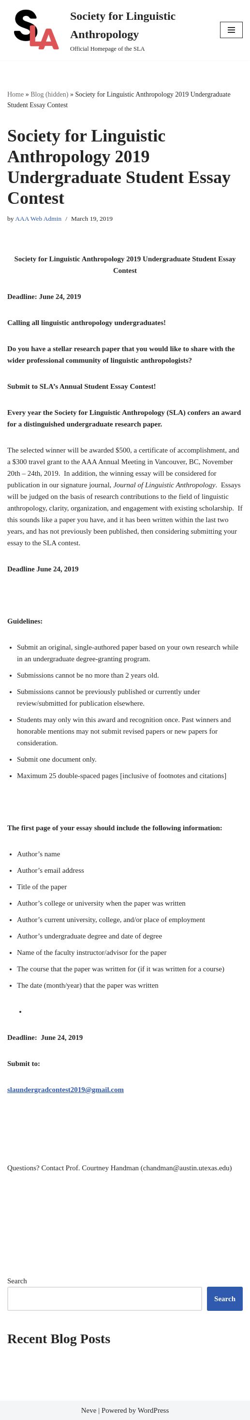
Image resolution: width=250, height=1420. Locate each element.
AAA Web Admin (38, 218)
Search (17, 1281)
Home (15, 94)
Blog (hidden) (49, 94)
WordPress (153, 1410)
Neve (89, 1410)
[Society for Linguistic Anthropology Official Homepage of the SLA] (106, 30)
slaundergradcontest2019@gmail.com (65, 1089)
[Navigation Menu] (231, 30)
